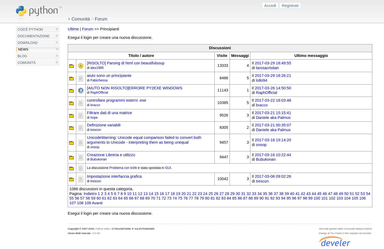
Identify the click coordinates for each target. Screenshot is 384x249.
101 (324, 198)
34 (259, 194)
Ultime (73, 29)
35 (265, 194)
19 (178, 194)
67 (136, 198)
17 (167, 194)
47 (330, 194)
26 (216, 194)
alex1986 (96, 68)
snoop (94, 147)
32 (248, 194)
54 (368, 194)
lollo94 (261, 80)
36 (270, 194)
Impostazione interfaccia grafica (114, 176)
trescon (95, 130)
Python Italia (102, 228)
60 (99, 198)
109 (88, 203)
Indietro (90, 194)
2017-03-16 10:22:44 (273, 155)
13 (145, 194)
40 (292, 194)
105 (355, 198)
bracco (95, 105)
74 (175, 198)
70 (153, 198)
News (23, 49)
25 (211, 194)
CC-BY (97, 233)
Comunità (27, 63)
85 (234, 198)
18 (172, 194)
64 (120, 198)
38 (281, 194)
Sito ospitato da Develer (358, 233)
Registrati (290, 5)
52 (357, 194)
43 (308, 194)
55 (71, 198)
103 (340, 198)
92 (272, 198)
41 (297, 194)
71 (158, 198)
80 (207, 198)
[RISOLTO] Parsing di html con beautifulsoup (125, 63)
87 (245, 198)
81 (212, 198)
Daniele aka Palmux (273, 117)
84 (229, 198)
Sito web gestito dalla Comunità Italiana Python (345, 228)
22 (194, 194)
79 (202, 198)
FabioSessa (98, 80)
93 (278, 198)
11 (135, 194)
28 (227, 194)
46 (325, 194)
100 (317, 198)
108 (80, 203)
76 (185, 198)
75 (180, 198)
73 (169, 198)
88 (251, 198)
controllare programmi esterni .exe (116, 100)
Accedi (270, 5)
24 (205, 194)
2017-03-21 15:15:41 (273, 113)
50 (346, 194)
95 (288, 198)
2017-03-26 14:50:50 (273, 88)
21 (189, 194)
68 (142, 198)
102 (332, 198)
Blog (22, 56)
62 (109, 198)
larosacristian (267, 68)
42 (303, 194)
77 (191, 198)
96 (294, 198)
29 (232, 194)
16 (162, 194)
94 (283, 198)
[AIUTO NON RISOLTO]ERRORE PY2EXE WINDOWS (134, 88)
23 (200, 194)
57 (82, 198)
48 (335, 194)
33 (254, 194)
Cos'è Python (30, 29)
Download (28, 43)
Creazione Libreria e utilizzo (111, 155)
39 (287, 194)
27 (221, 194)
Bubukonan (98, 159)
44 (314, 194)
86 (240, 198)
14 (151, 194)
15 (156, 194)
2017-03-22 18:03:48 (273, 100)
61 (104, 198)
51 (352, 194)
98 (305, 198)
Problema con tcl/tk (123, 168)
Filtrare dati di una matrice (109, 113)
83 (223, 198)
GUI (168, 168)
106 (362, 198)
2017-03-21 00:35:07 (273, 125)
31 (243, 194)
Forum (87, 29)
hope (94, 117)
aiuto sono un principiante (109, 75)
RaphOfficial (99, 92)
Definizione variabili (104, 125)
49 (341, 194)
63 (115, 198)
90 (261, 198)
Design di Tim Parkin (330, 233)
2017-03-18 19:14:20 (273, 140)
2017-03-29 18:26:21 (273, 75)
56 (77, 198)
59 (93, 198)
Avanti (97, 203)
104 (347, 198)
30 (238, 194)
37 (276, 194)
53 (363, 194)
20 (183, 194)
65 (126, 198)
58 (88, 198)
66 (131, 198)
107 (72, 203)
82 (218, 198)
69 (147, 198)
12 (140, 194)
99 (310, 198)
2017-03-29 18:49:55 (273, 63)
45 (319, 194)
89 (256, 198)
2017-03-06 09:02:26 (273, 176)
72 (164, 198)
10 (129, 194)
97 (299, 198)
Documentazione (34, 36)
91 (267, 198)
